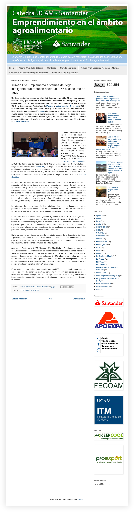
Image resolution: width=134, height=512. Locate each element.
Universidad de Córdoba (67, 106)
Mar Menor (100, 265)
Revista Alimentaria (103, 283)
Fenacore (41, 111)
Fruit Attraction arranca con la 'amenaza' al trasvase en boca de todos (114, 118)
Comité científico (68, 68)
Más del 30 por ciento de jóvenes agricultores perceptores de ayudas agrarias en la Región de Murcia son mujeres (109, 143)
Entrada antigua (79, 299)
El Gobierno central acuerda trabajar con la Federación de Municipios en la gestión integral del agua (115, 167)
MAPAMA (99, 262)
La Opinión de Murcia (104, 256)
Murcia (49, 106)
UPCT (37, 290)
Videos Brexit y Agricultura (65, 73)
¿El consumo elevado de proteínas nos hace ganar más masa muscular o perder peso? (108, 99)
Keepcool (99, 253)
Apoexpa (99, 216)
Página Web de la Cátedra (31, 68)
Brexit (98, 221)
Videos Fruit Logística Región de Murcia (100, 68)
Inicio (11, 68)
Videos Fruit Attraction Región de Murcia (28, 73)
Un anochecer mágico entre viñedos (113, 189)
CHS (98, 230)
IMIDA (98, 250)
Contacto (51, 68)
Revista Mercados (103, 286)
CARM (98, 224)
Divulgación (100, 236)
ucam (98, 289)
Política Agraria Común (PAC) (107, 276)
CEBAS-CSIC (24, 290)
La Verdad (100, 259)
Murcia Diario (101, 273)
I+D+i (32, 290)
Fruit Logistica (101, 245)
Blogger (81, 499)
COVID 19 (100, 233)
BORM (98, 218)
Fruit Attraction (101, 242)
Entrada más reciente (20, 299)
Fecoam (99, 239)
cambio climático (21, 122)
